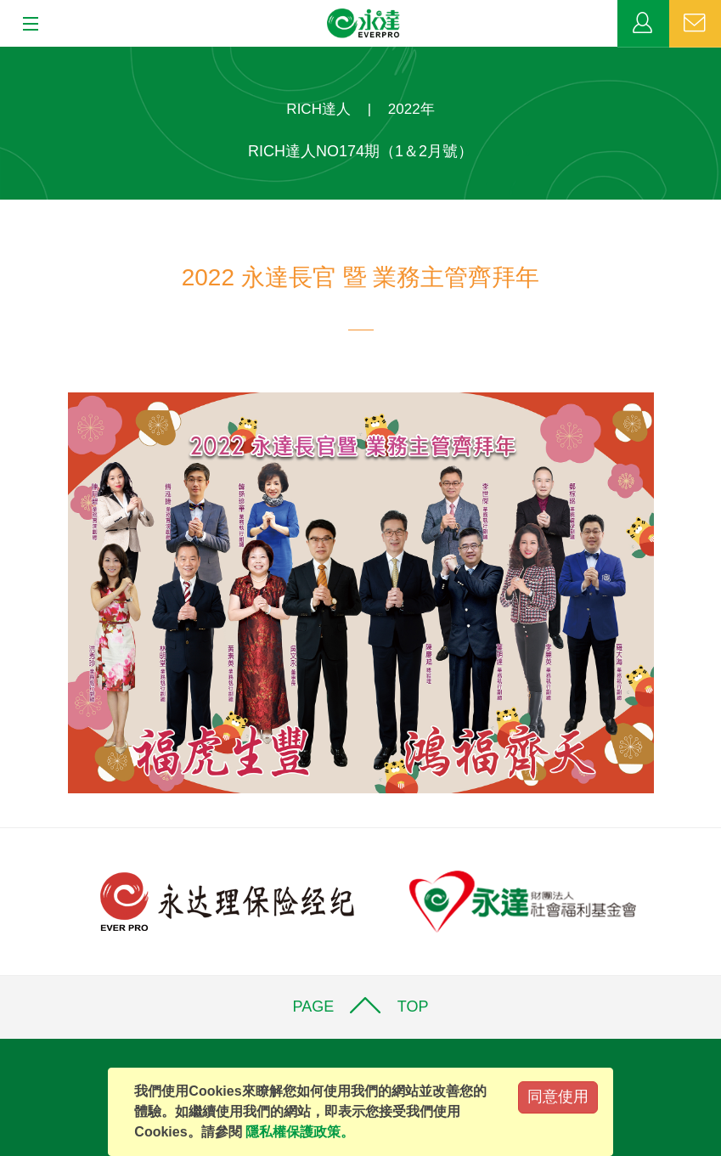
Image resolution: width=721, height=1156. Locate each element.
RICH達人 (318, 109)
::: (5, 55)
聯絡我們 (695, 24)
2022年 (411, 109)
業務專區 (643, 24)
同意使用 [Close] (558, 1096)
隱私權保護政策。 (299, 1132)
